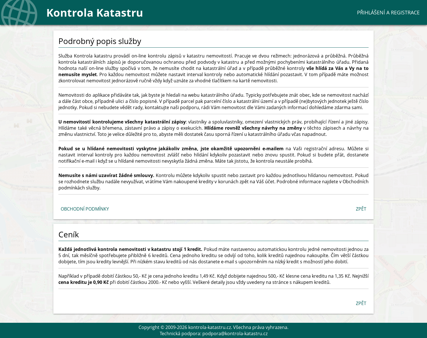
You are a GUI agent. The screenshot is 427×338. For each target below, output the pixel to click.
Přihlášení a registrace (388, 12)
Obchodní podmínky (85, 209)
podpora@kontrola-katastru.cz (235, 333)
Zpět (361, 209)
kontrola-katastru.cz (209, 327)
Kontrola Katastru (94, 12)
